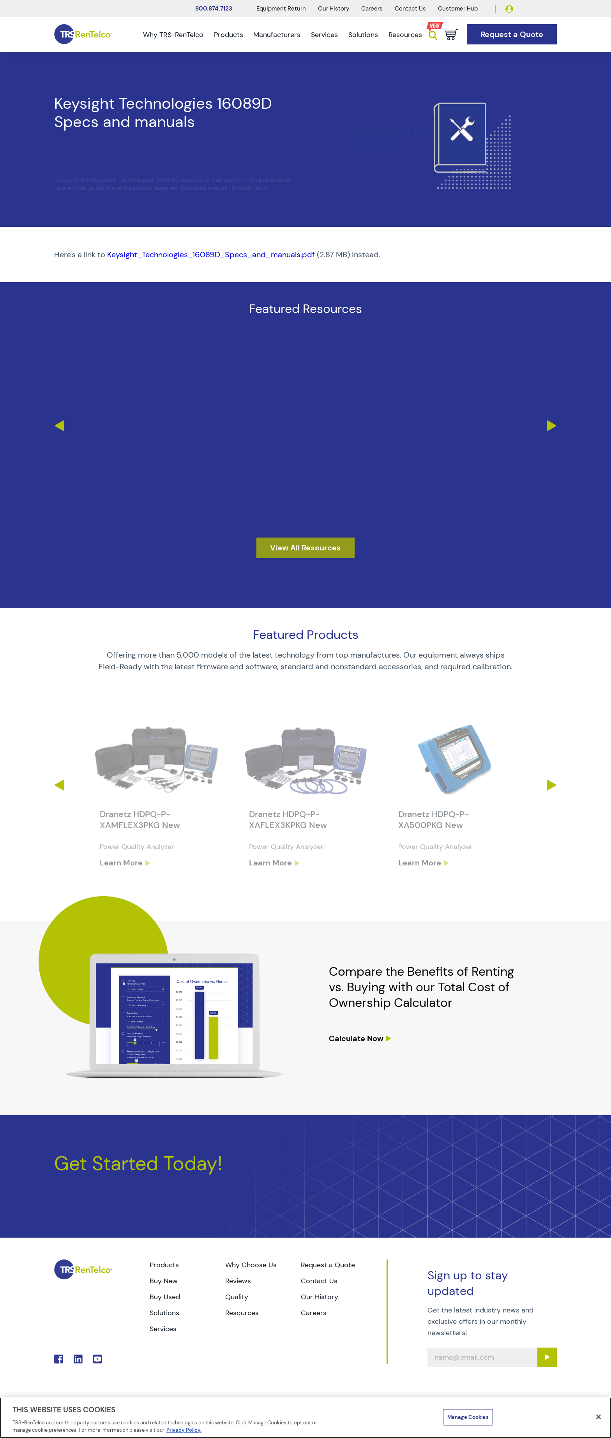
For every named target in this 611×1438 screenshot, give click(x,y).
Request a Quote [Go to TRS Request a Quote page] (328, 1265)
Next (551, 426)
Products (228, 34)
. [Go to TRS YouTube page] (97, 1359)
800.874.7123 (213, 8)
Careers (372, 8)
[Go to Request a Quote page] (512, 34)
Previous (59, 426)
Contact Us (410, 8)
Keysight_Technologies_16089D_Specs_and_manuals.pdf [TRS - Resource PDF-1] (211, 254)
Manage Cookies (468, 1417)
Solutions (363, 34)
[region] (305, 1417)
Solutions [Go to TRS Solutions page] (164, 1313)
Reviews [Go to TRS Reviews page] (238, 1281)
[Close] (598, 1417)
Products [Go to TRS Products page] (164, 1265)
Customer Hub (458, 8)
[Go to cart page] (451, 34)
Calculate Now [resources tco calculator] (356, 1038)
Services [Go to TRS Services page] (163, 1329)
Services (324, 34)
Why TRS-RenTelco (173, 34)
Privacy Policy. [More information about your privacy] (183, 1430)
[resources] (305, 548)
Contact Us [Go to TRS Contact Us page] (319, 1281)
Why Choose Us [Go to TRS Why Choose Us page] (251, 1265)
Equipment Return (281, 8)
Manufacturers (276, 34)
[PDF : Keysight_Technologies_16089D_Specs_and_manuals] (305, 254)
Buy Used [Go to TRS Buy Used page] (165, 1297)
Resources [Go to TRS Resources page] (242, 1313)
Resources (405, 34)
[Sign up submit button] (547, 1357)
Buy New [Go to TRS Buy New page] (164, 1281)
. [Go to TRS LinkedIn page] (78, 1359)
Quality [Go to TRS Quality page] (236, 1297)
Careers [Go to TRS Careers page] (314, 1313)
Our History (333, 8)
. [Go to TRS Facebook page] (58, 1359)
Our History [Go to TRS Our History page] (319, 1297)
